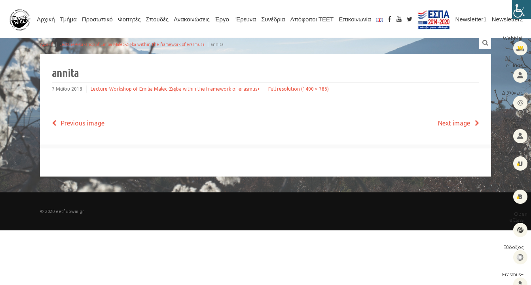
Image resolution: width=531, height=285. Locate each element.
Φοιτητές (129, 19)
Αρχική (46, 19)
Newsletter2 (507, 19)
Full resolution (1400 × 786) (298, 88)
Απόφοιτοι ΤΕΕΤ (312, 19)
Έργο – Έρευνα (235, 19)
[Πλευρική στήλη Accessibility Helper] (521, 9)
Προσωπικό (97, 19)
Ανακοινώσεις (192, 19)
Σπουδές (157, 19)
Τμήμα (68, 19)
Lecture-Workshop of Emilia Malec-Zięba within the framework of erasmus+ (132, 44)
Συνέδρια (273, 19)
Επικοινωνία (355, 19)
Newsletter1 (471, 19)
